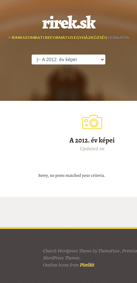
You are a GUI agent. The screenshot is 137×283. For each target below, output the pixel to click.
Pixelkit (87, 265)
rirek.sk (68, 23)
